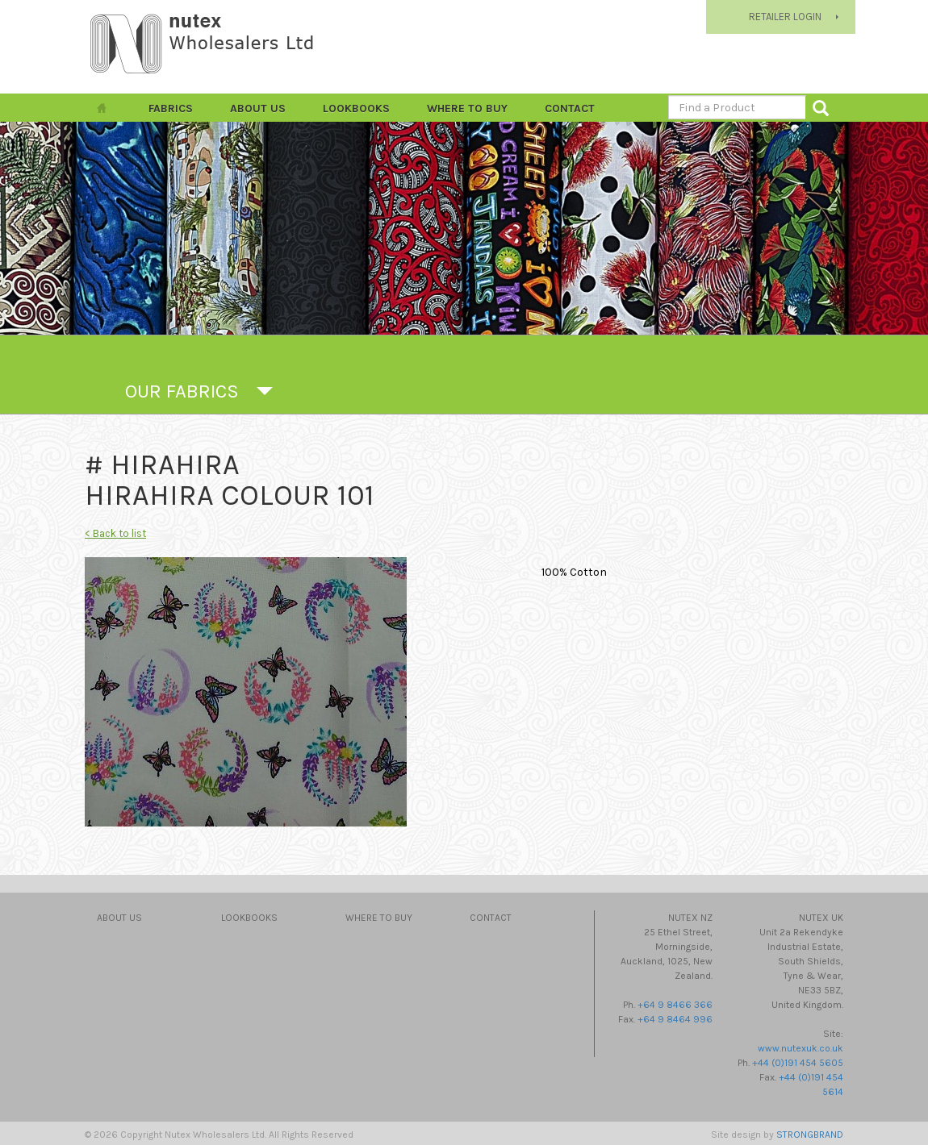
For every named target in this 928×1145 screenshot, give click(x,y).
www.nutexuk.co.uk (800, 1048)
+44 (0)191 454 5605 (797, 1062)
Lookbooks (356, 108)
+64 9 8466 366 (675, 1004)
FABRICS (170, 108)
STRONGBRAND (809, 1134)
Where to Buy (467, 108)
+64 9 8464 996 (675, 1019)
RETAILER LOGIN (785, 16)
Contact (570, 108)
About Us (258, 108)
